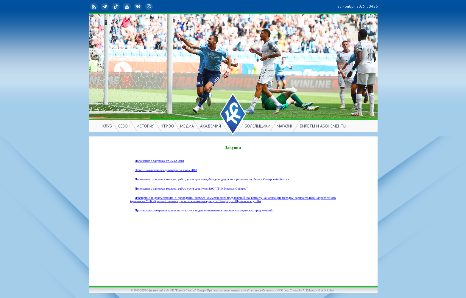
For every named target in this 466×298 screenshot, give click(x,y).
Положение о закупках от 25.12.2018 (159, 160)
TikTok (116, 6)
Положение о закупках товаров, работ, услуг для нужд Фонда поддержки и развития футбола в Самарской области (212, 179)
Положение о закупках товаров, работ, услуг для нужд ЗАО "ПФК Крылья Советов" (191, 188)
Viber (149, 6)
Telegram (105, 6)
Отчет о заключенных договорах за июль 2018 (166, 170)
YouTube (127, 6)
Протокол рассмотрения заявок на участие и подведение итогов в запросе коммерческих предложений (204, 210)
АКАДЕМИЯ (210, 126)
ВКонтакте (138, 6)
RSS (94, 6)
